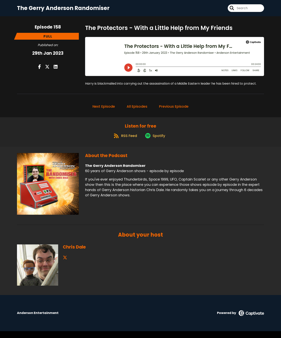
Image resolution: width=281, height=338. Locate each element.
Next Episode (103, 109)
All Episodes (137, 109)
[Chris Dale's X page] (65, 264)
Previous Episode (174, 109)
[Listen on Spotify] (155, 142)
